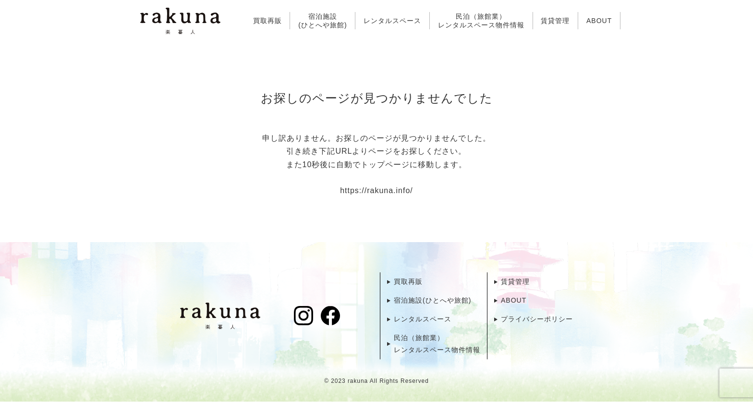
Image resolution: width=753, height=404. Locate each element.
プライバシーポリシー (537, 320)
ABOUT (599, 20)
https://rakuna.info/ (376, 191)
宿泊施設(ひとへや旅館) (322, 20)
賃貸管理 (555, 20)
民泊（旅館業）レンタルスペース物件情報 (481, 20)
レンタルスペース (392, 20)
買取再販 (267, 20)
